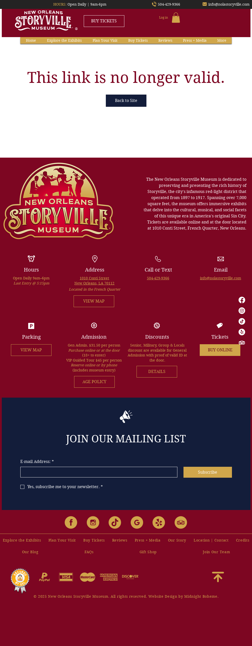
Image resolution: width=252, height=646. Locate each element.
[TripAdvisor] (242, 342)
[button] (176, 17)
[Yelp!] (242, 332)
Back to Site (126, 100)
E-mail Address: (37, 462)
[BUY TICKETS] (104, 21)
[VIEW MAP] (94, 301)
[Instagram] (242, 310)
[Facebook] (242, 300)
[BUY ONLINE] (220, 350)
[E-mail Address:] (97, 472)
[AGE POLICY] (94, 382)
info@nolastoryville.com (228, 4)
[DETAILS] (157, 372)
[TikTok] (242, 321)
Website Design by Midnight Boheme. (183, 596)
